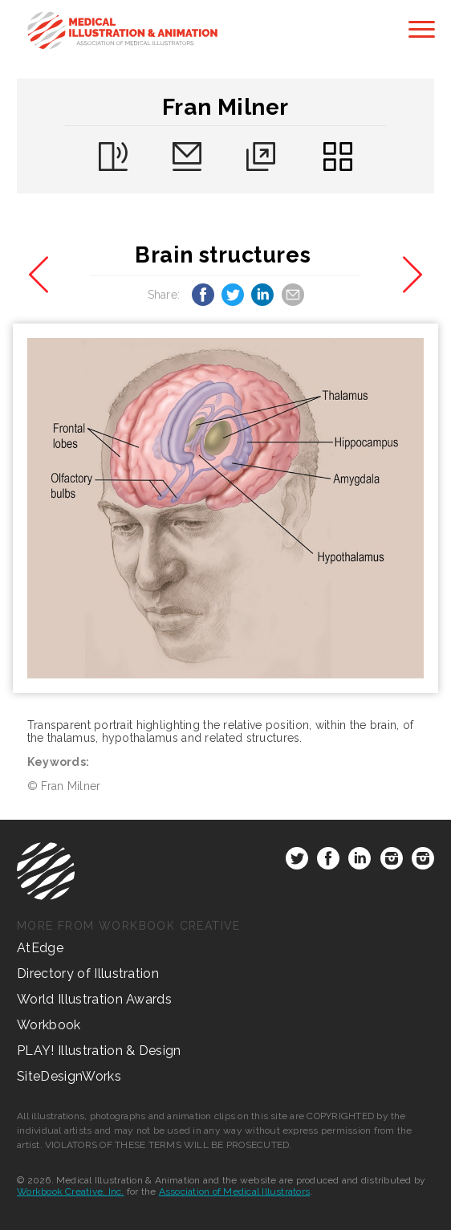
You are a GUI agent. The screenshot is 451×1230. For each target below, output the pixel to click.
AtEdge (40, 947)
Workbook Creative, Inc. (70, 1191)
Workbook (49, 1024)
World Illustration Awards (94, 999)
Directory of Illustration (88, 973)
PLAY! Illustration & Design (99, 1050)
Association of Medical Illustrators (234, 1191)
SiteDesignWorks (69, 1076)
